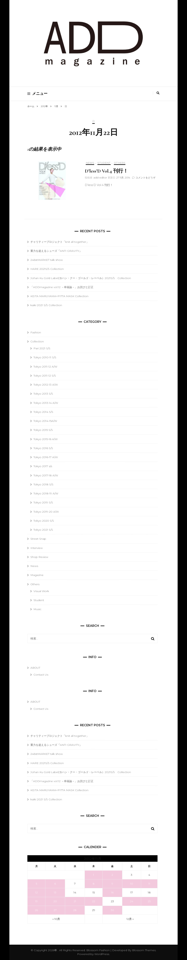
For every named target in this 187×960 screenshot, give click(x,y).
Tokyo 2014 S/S (43, 412)
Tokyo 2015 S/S (43, 430)
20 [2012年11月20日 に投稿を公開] (55, 901)
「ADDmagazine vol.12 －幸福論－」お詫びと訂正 (61, 287)
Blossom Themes (143, 950)
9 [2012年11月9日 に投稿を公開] (112, 883)
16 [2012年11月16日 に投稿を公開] (112, 892)
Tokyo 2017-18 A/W (45, 475)
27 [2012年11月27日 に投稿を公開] (55, 910)
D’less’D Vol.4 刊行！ (106, 171)
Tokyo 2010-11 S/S (44, 357)
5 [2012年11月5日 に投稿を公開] (36, 883)
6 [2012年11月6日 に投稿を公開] (55, 883)
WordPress (101, 954)
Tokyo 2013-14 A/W (45, 403)
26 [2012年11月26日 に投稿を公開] (36, 910)
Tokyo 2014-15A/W (45, 421)
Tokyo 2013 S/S (43, 393)
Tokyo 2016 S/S (43, 448)
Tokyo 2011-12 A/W (45, 366)
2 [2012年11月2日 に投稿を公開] (112, 875)
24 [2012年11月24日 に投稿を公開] (131, 901)
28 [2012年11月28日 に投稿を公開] (75, 910)
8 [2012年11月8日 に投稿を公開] (94, 883)
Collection (37, 341)
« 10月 (56, 919)
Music (37, 609)
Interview (36, 548)
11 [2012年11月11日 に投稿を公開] (149, 883)
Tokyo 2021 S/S (43, 529)
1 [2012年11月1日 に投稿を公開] (93, 875)
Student (104, 162)
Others (119, 162)
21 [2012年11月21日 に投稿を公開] (75, 901)
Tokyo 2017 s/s (42, 466)
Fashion (35, 332)
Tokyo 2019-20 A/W (46, 511)
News (90, 162)
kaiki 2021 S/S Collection (46, 305)
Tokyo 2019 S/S (43, 502)
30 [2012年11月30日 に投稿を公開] (112, 910)
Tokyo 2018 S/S (43, 484)
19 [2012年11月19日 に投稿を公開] (36, 901)
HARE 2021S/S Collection (47, 269)
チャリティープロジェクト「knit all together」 (59, 242)
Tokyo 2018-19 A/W (45, 493)
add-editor (100, 177)
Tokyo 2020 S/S (43, 520)
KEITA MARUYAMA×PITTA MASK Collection (59, 296)
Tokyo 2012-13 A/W (45, 384)
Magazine (36, 575)
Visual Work (41, 591)
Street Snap (38, 538)
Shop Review (39, 557)
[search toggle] (158, 93)
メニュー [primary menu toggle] (37, 93)
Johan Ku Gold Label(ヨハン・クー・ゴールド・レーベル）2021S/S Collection (80, 278)
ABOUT (35, 667)
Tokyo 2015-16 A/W (45, 439)
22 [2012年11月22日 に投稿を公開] (93, 901)
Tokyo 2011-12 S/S (44, 375)
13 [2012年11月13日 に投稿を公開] (55, 892)
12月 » (130, 919)
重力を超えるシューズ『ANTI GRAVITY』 (56, 251)
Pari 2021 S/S (41, 348)
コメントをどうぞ (145, 177)
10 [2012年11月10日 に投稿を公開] (131, 883)
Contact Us (40, 674)
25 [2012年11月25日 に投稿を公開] (149, 901)
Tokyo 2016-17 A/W (45, 457)
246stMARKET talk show (46, 260)
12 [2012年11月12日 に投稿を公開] (36, 892)
